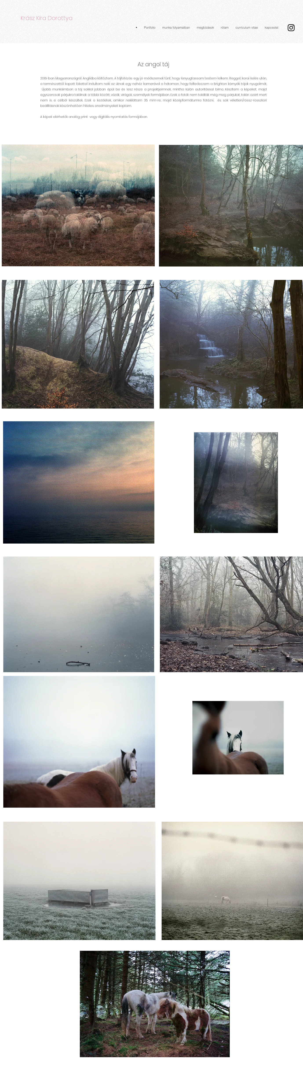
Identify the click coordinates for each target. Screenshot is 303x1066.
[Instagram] (291, 27)
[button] (150, 27)
